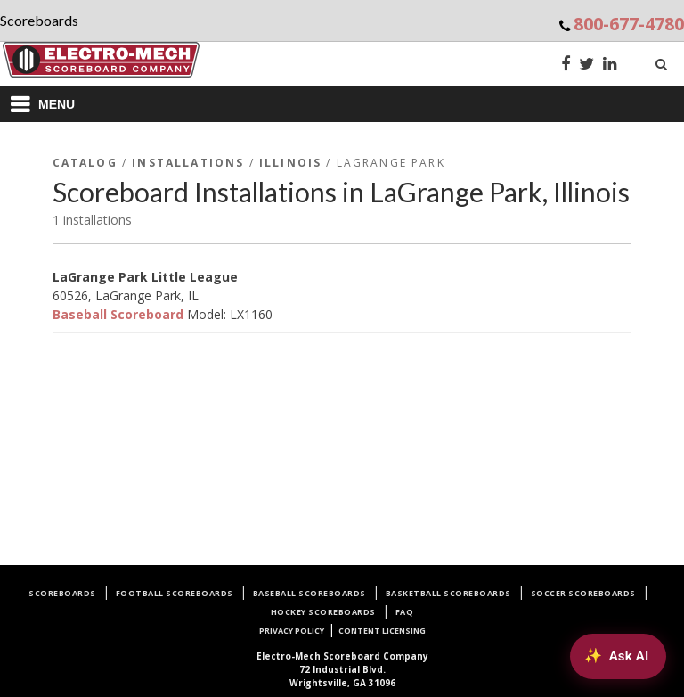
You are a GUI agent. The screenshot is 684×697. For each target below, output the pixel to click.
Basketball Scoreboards (448, 593)
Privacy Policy (291, 630)
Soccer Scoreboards (583, 593)
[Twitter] (586, 65)
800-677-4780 (629, 24)
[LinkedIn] (610, 65)
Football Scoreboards (174, 593)
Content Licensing (382, 630)
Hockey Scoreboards (323, 612)
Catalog (85, 162)
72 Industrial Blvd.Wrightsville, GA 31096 (342, 669)
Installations (188, 162)
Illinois (290, 162)
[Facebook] (565, 65)
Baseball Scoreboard (118, 314)
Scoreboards (62, 593)
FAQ (404, 612)
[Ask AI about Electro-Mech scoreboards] (617, 656)
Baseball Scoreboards (309, 593)
